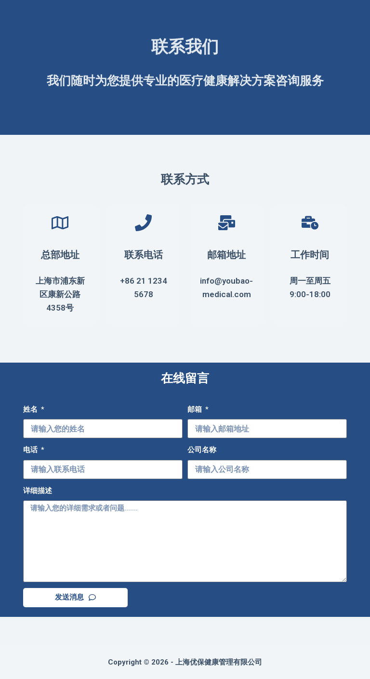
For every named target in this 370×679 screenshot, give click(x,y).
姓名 (31, 409)
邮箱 (195, 409)
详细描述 (37, 490)
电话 (31, 449)
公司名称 (201, 449)
